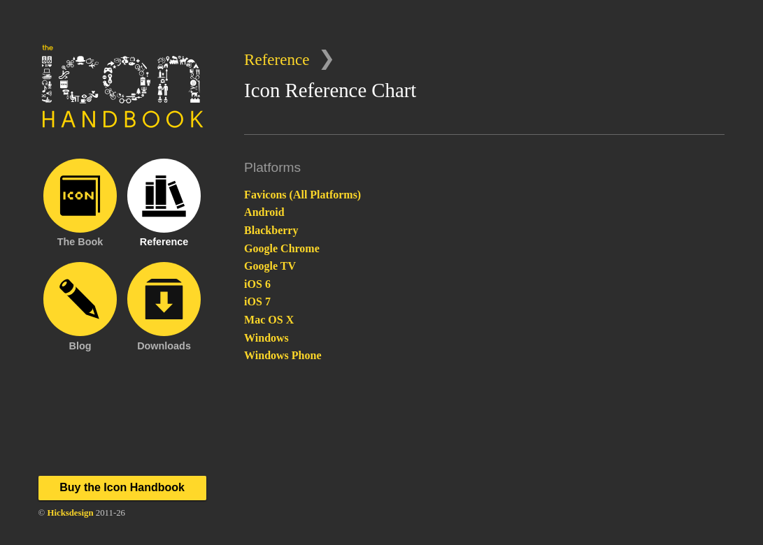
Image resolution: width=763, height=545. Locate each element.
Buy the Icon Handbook (122, 487)
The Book (80, 203)
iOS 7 (257, 301)
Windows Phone (282, 355)
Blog (80, 306)
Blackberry (271, 230)
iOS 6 (257, 284)
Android (264, 212)
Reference (276, 59)
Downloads (164, 306)
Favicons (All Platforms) (302, 195)
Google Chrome (282, 248)
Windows (266, 338)
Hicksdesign (70, 513)
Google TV (270, 266)
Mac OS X (269, 320)
